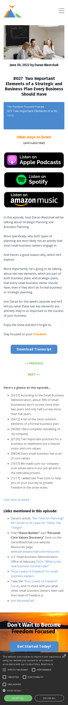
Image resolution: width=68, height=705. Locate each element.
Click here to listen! (16, 500)
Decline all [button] (49, 698)
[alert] (34, 678)
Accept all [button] (18, 698)
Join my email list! (22, 601)
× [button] (64, 655)
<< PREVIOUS (34, 363)
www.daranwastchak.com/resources (35, 552)
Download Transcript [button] (34, 349)
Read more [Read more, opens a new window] (47, 664)
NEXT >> (34, 374)
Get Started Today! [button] (34, 646)
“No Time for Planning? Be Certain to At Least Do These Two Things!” (37, 523)
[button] (4, 669)
